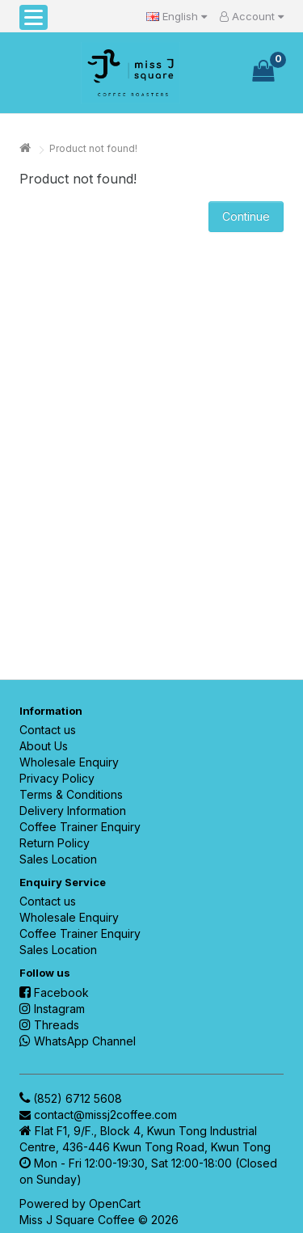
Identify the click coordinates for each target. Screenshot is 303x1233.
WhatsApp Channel (77, 1041)
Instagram (52, 1009)
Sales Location (58, 859)
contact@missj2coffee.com (105, 1114)
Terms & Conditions (71, 794)
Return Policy (54, 843)
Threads (49, 1025)
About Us (43, 746)
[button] (33, 17)
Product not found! (93, 148)
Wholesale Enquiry (69, 762)
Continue (246, 216)
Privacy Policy (57, 778)
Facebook (54, 992)
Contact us (47, 730)
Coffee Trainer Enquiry (80, 827)
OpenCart (115, 1203)
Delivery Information (72, 810)
